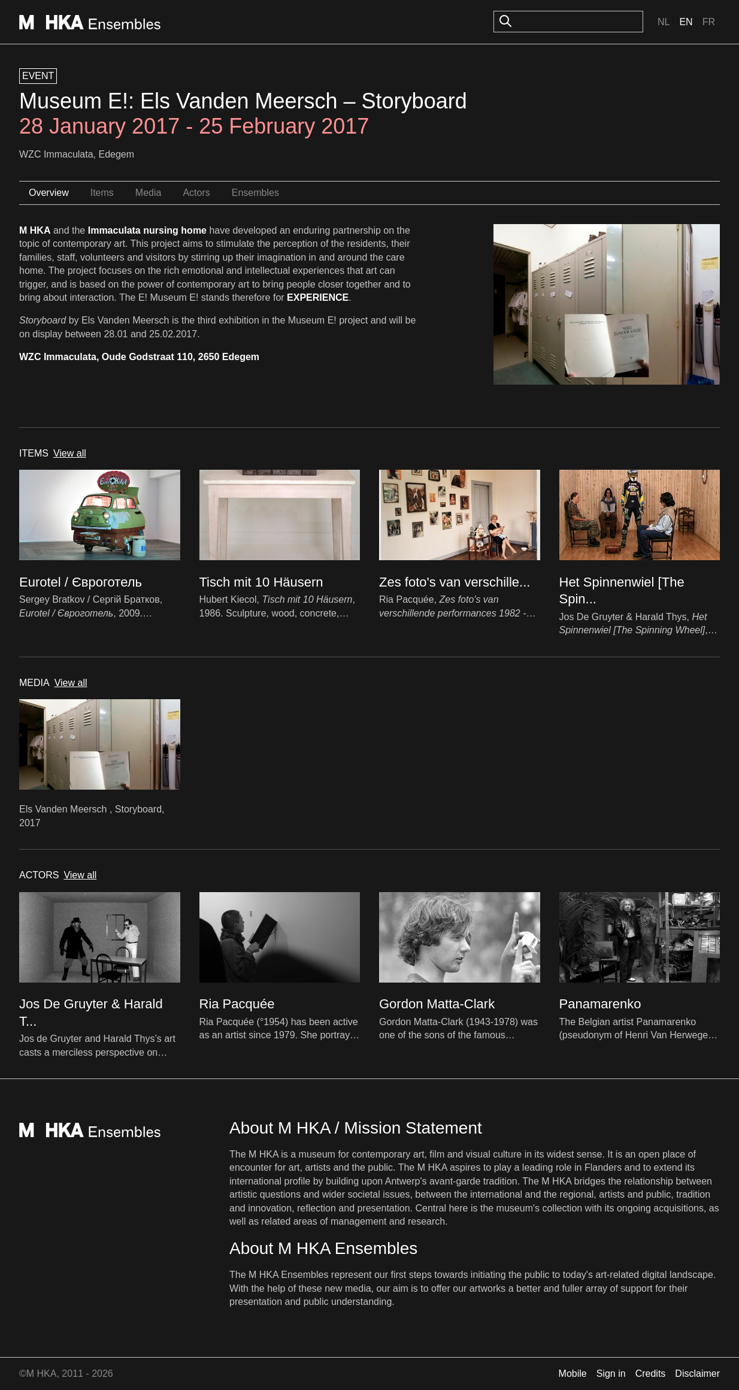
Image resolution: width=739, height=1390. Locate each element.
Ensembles (255, 193)
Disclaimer (697, 1373)
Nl (664, 22)
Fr (708, 22)
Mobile (573, 1373)
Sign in (611, 1373)
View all (69, 453)
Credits (650, 1373)
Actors (196, 193)
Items (102, 193)
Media (148, 193)
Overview (49, 193)
